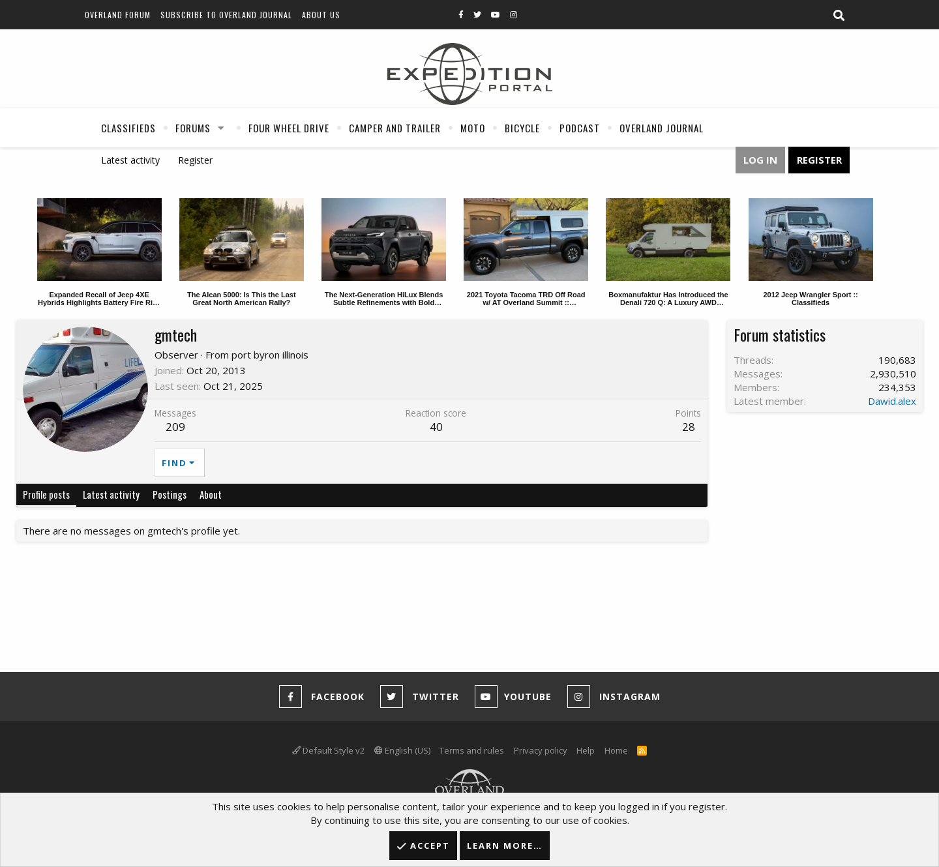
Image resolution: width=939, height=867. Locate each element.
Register (195, 160)
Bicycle (522, 128)
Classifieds (128, 128)
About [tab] (211, 494)
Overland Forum (118, 14)
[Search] (838, 15)
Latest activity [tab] (111, 494)
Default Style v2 (328, 750)
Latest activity (130, 160)
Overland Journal (661, 128)
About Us (321, 14)
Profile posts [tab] (46, 494)
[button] (221, 127)
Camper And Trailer (395, 128)
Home (616, 750)
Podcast (579, 128)
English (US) (402, 750)
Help (585, 750)
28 (688, 426)
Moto (472, 128)
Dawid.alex (892, 400)
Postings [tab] (169, 494)
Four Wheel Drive (288, 128)
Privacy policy (540, 750)
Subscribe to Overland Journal (226, 14)
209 (175, 426)
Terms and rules (472, 750)
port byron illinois (269, 354)
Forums (193, 128)
